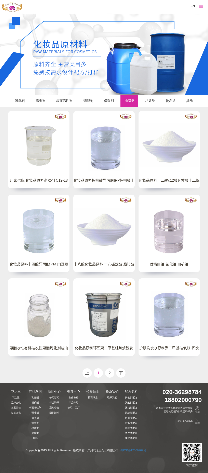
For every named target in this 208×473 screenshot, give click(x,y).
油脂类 (129, 100)
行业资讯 (54, 402)
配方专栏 (131, 391)
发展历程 (16, 407)
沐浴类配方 (131, 407)
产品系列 (35, 391)
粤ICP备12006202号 (133, 450)
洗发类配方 (131, 402)
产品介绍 (73, 402)
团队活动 (54, 412)
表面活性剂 (64, 100)
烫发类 (171, 100)
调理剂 (88, 100)
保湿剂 (109, 100)
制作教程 (73, 397)
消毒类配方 (131, 428)
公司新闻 (54, 397)
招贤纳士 (92, 391)
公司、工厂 (73, 407)
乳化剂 (20, 100)
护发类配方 (131, 397)
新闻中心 (54, 391)
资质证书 (16, 412)
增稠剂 (41, 100)
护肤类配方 (131, 422)
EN (193, 6)
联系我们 (112, 391)
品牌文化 (16, 402)
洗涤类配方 (131, 412)
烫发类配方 (131, 433)
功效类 (150, 100)
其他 (189, 100)
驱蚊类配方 (131, 438)
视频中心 (73, 391)
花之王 (16, 391)
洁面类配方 (131, 417)
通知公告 (54, 407)
